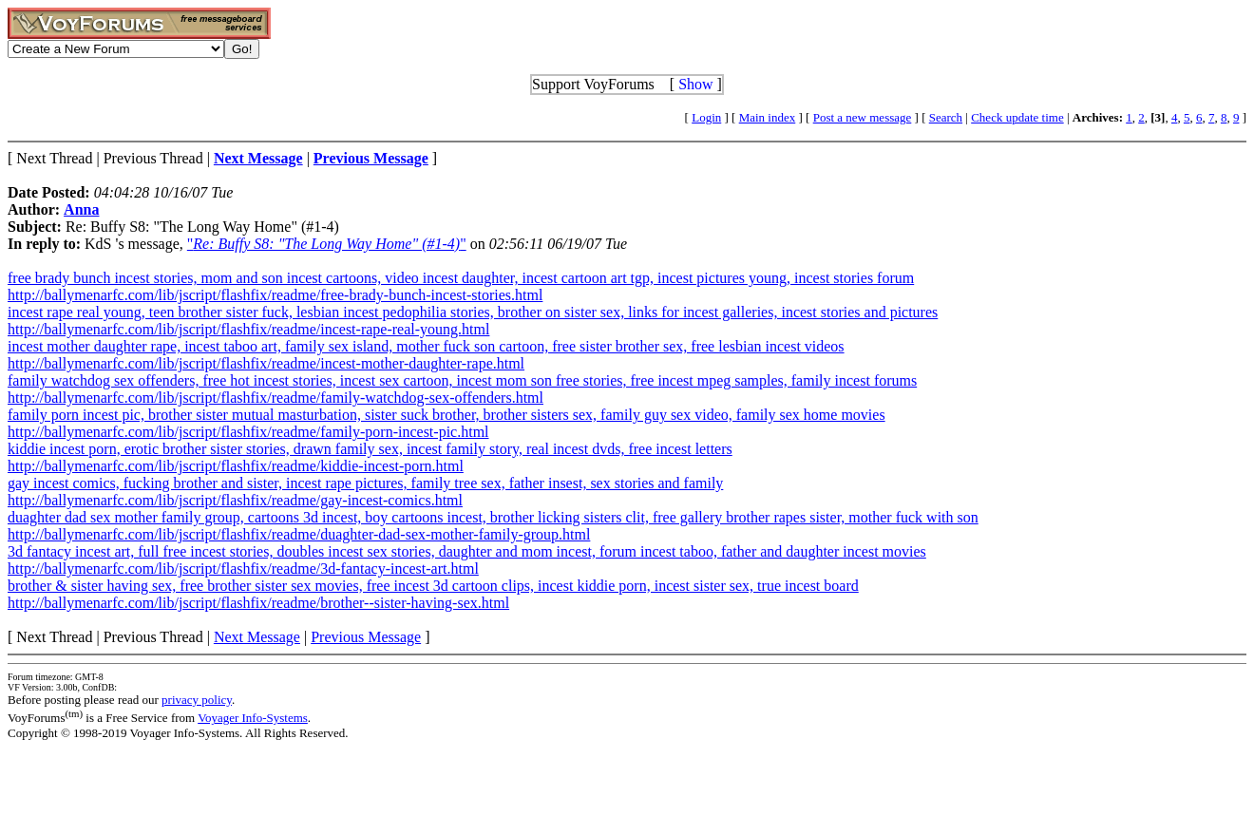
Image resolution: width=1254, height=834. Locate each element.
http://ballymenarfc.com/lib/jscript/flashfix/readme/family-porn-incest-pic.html (248, 432)
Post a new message (862, 117)
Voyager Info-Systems (253, 718)
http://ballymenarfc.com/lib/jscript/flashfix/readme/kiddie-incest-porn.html (236, 466)
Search (945, 117)
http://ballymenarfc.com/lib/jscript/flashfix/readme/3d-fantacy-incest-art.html (243, 568)
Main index (767, 117)
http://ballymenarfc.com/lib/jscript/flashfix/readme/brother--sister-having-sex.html (258, 603)
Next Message (257, 637)
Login (706, 117)
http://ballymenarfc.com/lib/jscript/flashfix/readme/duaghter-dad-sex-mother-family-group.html (299, 534)
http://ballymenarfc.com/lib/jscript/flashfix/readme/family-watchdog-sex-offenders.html (275, 397)
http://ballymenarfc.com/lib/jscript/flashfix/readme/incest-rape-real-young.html (248, 329)
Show (695, 84)
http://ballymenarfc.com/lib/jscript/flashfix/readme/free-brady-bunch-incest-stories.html (275, 295)
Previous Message (366, 637)
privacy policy (197, 699)
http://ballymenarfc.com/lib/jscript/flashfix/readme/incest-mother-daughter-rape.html (266, 363)
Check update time (1017, 117)
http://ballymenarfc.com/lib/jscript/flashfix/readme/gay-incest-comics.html (235, 500)
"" (326, 244)
